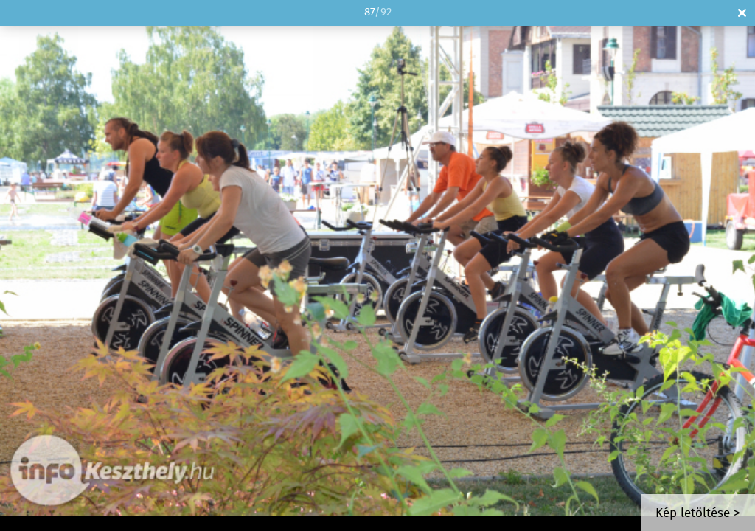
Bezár (742, 13)
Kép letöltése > (697, 514)
